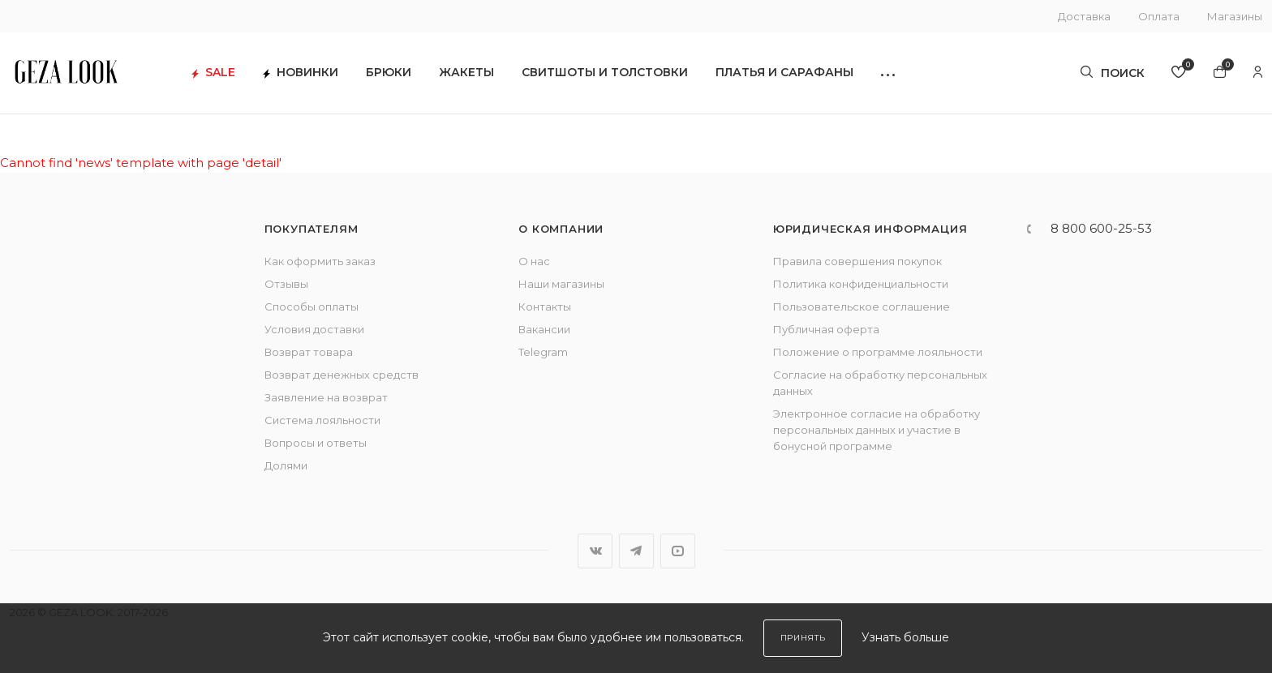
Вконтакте (595, 551)
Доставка (1084, 16)
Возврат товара (308, 351)
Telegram (543, 351)
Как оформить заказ (320, 261)
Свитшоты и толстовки (606, 73)
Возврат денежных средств (341, 374)
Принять (803, 637)
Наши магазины (561, 283)
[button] (889, 73)
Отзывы (286, 283)
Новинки (302, 73)
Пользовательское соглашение (861, 306)
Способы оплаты (311, 306)
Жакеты (468, 73)
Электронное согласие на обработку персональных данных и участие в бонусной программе (876, 429)
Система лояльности (322, 420)
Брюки (390, 73)
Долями (285, 465)
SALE (215, 73)
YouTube (677, 551)
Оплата (1159, 16)
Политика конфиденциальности (860, 283)
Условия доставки (314, 329)
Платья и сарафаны (786, 73)
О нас (534, 261)
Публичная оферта (826, 329)
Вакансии (544, 329)
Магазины (1234, 16)
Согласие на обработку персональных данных (880, 382)
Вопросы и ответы (315, 442)
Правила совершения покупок (857, 261)
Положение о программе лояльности (877, 351)
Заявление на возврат (326, 397)
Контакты (544, 306)
